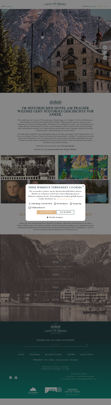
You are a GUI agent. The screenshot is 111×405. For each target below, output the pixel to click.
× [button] (83, 186)
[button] (55, 218)
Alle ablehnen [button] (66, 212)
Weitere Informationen (64, 198)
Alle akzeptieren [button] (45, 212)
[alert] (55, 202)
